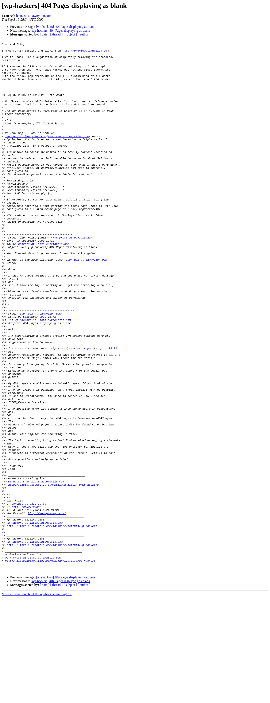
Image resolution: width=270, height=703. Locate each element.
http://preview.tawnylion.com (86, 52)
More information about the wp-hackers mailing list (37, 699)
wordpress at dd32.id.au (71, 277)
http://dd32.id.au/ (26, 600)
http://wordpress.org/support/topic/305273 (83, 410)
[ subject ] (70, 34)
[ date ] (44, 34)
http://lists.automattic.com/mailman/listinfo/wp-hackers (53, 573)
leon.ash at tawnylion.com (33, 16)
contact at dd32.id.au (29, 596)
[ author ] (84, 34)
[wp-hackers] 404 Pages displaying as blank (65, 27)
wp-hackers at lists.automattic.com (41, 284)
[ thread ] (56, 34)
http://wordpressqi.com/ (47, 607)
